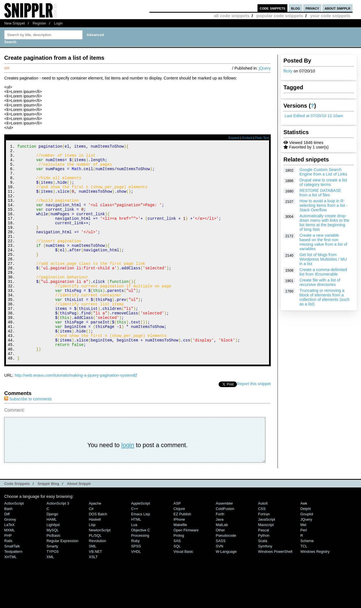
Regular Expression (62, 581)
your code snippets (330, 15)
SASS (221, 581)
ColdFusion (225, 549)
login (127, 485)
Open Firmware (186, 571)
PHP (8, 576)
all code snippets (231, 15)
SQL (177, 587)
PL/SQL (95, 576)
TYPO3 (52, 592)
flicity (287, 71)
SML (92, 587)
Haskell (95, 560)
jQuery (265, 68)
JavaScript (266, 560)
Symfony (265, 587)
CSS (262, 549)
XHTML (10, 597)
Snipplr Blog (48, 524)
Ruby (135, 581)
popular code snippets (279, 15)
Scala (262, 581)
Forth (220, 554)
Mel (303, 565)
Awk (303, 544)
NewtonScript (100, 571)
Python (263, 576)
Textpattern (13, 592)
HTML (136, 560)
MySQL (53, 571)
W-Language (226, 592)
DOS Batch (98, 554)
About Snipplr (79, 524)
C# (91, 549)
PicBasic (54, 576)
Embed (247, 137)
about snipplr (337, 8)
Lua (134, 565)
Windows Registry (315, 592)
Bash (8, 549)
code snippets (272, 8)
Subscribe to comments (28, 439)
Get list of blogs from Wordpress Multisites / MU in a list (323, 259)
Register (39, 23)
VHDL (136, 592)
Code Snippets (17, 524)
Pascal (263, 571)
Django (52, 554)
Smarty (52, 587)
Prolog (178, 576)
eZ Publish (182, 554)
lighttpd (53, 565)
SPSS (136, 587)
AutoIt (263, 544)
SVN (219, 587)
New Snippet (14, 23)
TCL (303, 587)
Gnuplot (306, 554)
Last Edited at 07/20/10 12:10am (314, 116)
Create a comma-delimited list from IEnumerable (323, 271)
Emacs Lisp (140, 554)
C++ (134, 549)
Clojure (179, 549)
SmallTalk (12, 587)
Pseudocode (226, 576)
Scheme (307, 581)
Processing (140, 576)
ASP (177, 544)
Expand (233, 137)
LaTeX (9, 565)
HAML (52, 560)
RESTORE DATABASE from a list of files (320, 192)
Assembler (224, 544)
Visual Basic (183, 592)
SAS (177, 581)
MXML (9, 571)
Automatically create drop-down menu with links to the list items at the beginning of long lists (324, 223)
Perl (303, 571)
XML (50, 597)
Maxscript (266, 565)
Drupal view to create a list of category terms (323, 182)
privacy (312, 8)
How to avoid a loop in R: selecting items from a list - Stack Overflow (323, 205)
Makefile (180, 565)
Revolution (97, 581)
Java (219, 560)
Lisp (92, 565)
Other (220, 571)
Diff (7, 554)
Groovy (10, 560)
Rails (8, 581)
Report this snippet (254, 424)
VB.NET (95, 592)
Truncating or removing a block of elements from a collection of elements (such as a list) (325, 297)
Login (58, 23)
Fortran (264, 554)
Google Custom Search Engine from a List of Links (323, 171)
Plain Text (262, 137)
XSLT (93, 597)
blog (295, 8)
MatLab (222, 565)
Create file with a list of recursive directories (320, 282)
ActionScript (14, 544)
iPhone (179, 560)
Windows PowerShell (275, 592)
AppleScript (140, 544)
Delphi (305, 549)
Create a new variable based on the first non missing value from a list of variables (323, 242)
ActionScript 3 (58, 544)
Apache (95, 544)
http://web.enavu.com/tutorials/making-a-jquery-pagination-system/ (74, 416)
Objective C (140, 571)
